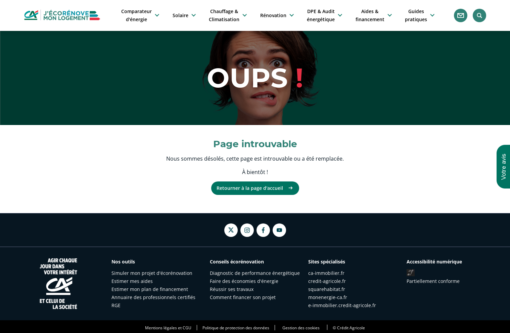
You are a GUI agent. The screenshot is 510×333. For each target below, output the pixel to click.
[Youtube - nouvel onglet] (279, 230)
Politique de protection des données (235, 327)
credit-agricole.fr (327, 281)
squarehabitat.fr (326, 289)
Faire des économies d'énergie (244, 281)
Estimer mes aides (132, 281)
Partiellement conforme (433, 281)
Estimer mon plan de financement (149, 289)
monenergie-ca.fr (327, 297)
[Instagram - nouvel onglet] (247, 230)
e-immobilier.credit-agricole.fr (342, 305)
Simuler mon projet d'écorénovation (151, 273)
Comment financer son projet (243, 297)
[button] (503, 167)
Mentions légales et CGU (168, 327)
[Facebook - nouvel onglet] (263, 230)
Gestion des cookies (301, 327)
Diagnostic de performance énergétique (255, 273)
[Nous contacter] (460, 15)
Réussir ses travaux (231, 289)
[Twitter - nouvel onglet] (231, 230)
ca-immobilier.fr (326, 273)
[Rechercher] (479, 15)
